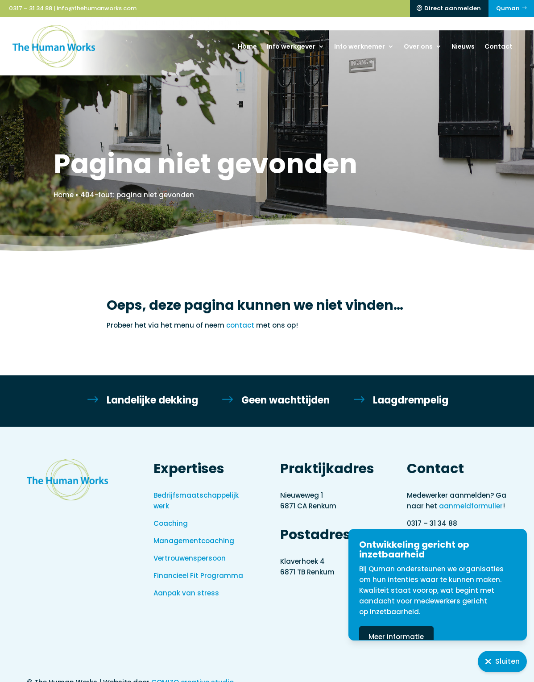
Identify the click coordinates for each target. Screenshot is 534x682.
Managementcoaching (193, 527)
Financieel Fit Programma (198, 562)
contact (240, 311)
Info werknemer (359, 46)
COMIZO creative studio (192, 669)
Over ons (418, 46)
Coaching (170, 510)
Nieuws (463, 46)
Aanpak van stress (186, 579)
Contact (498, 46)
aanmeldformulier (471, 492)
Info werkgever (291, 46)
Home (247, 46)
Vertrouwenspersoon (189, 544)
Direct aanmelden (452, 8)
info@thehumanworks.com (97, 8)
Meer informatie (431, 636)
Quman (508, 8)
